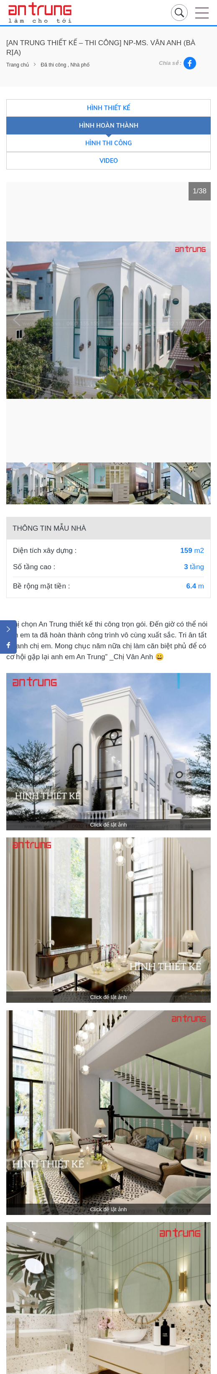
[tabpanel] (108, 320)
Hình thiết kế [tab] (108, 108)
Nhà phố (79, 65)
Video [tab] (109, 160)
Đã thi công (53, 65)
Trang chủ (17, 65)
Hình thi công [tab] (108, 143)
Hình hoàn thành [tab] (108, 125)
